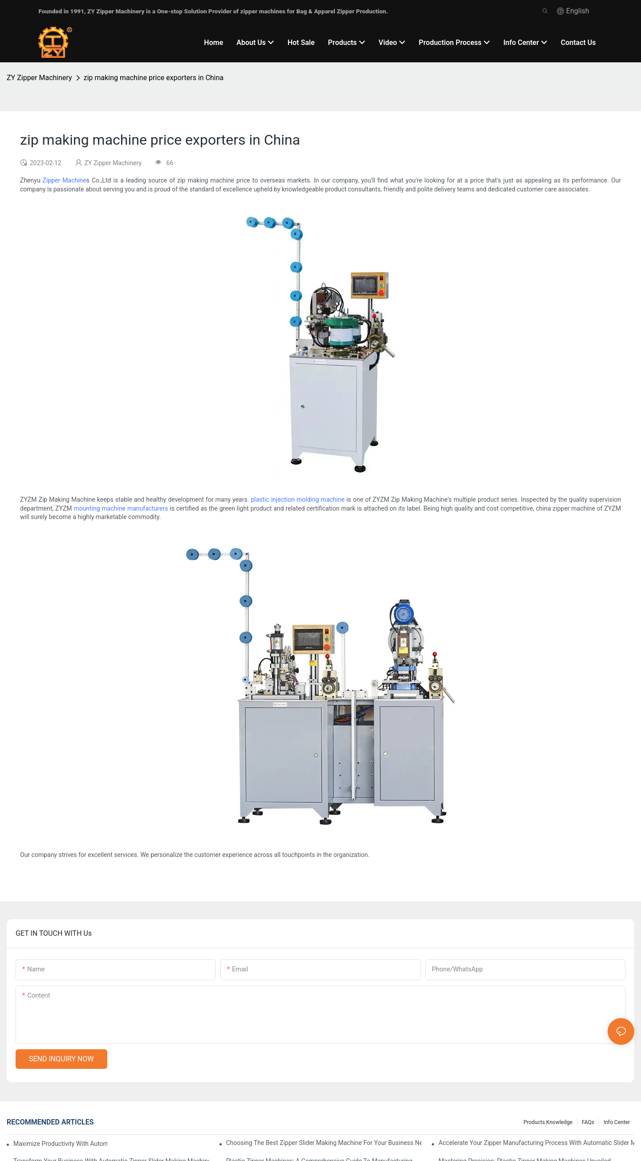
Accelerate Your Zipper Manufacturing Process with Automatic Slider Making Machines (536, 1142)
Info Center (617, 1122)
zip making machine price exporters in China (154, 77)
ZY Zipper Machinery (39, 77)
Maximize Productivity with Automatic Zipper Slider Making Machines (60, 1143)
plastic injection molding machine (298, 499)
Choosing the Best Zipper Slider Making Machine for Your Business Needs (324, 1142)
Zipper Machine (64, 180)
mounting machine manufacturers (120, 508)
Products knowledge (547, 1122)
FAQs (588, 1122)
